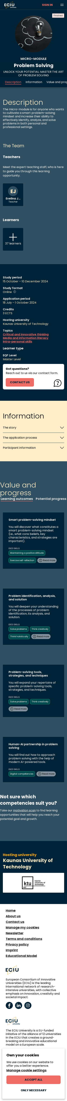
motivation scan (24, 810)
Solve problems (18, 629)
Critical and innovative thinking (26, 334)
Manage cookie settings (26, 1070)
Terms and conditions (24, 939)
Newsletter (14, 933)
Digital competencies (21, 773)
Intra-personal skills (17, 341)
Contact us (15, 922)
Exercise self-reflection (22, 560)
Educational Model (21, 956)
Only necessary (33, 1090)
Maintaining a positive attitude (27, 552)
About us (13, 916)
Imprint (12, 950)
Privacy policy (17, 944)
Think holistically (19, 636)
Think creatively (40, 629)
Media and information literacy (25, 338)
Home (11, 910)
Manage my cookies (22, 927)
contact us (20, 382)
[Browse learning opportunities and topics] (62, 5)
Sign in (47, 5)
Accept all (33, 1080)
